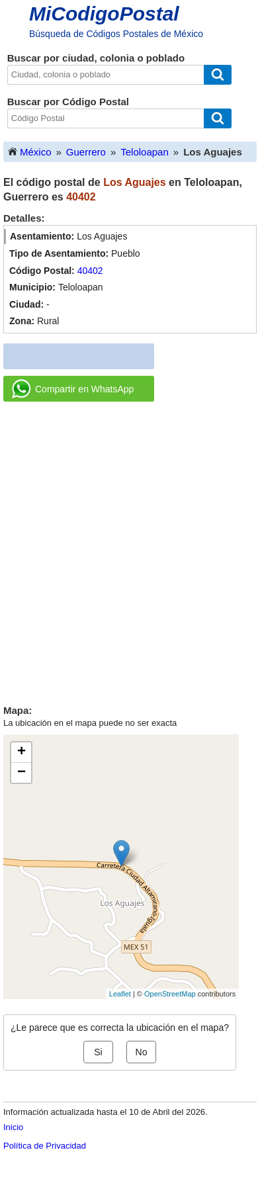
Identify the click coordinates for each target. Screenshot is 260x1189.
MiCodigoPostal (104, 13)
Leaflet (120, 994)
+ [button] (21, 752)
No (142, 1052)
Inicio (13, 1127)
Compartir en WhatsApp (73, 389)
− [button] (21, 773)
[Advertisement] (130, 548)
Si (98, 1052)
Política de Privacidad (44, 1146)
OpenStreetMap (170, 994)
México (29, 151)
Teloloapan (144, 151)
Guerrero (86, 151)
